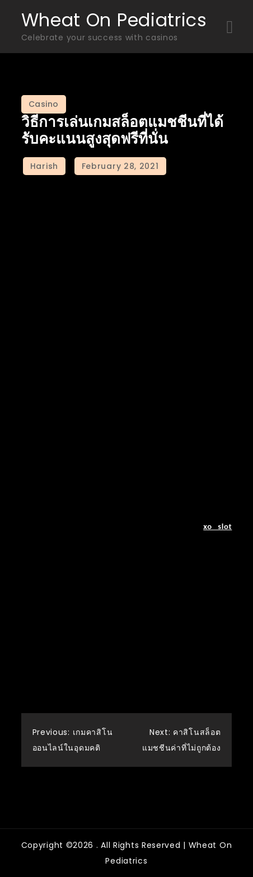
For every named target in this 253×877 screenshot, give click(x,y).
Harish (44, 166)
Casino (44, 104)
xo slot (217, 526)
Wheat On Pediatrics (114, 19)
